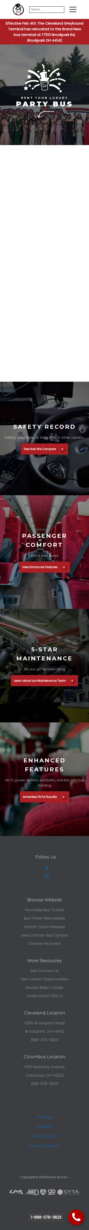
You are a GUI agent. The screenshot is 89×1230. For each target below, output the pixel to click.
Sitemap (44, 1117)
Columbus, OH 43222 (44, 1075)
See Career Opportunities (45, 979)
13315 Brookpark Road (44, 1023)
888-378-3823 (44, 1040)
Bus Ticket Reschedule (44, 918)
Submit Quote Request (45, 926)
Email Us (44, 1126)
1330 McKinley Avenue (44, 1067)
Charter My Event (44, 943)
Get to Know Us (44, 970)
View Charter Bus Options (44, 935)
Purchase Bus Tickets (44, 910)
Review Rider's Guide (44, 987)
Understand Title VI (44, 996)
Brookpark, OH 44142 (44, 1031)
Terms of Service (44, 1146)
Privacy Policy (44, 1136)
